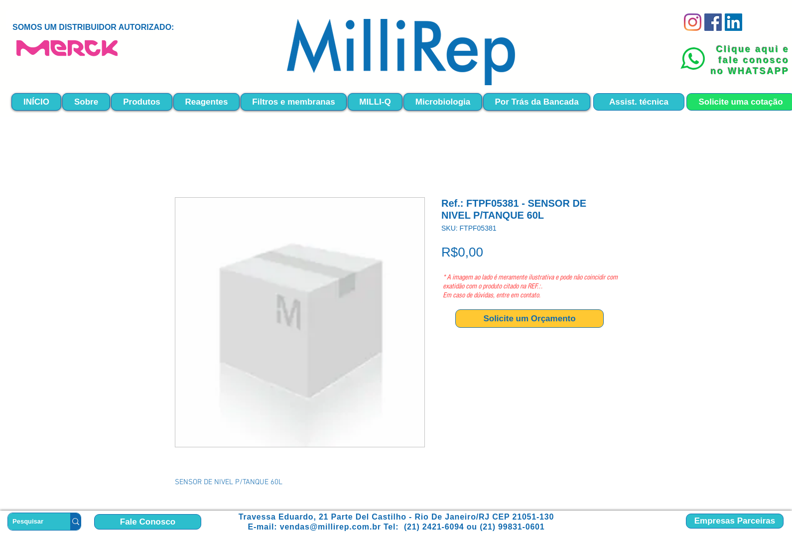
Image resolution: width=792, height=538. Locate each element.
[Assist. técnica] (638, 102)
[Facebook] (713, 22)
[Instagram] (692, 22)
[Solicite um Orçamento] (529, 318)
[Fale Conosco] (147, 522)
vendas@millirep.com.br (330, 527)
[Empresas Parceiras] (735, 521)
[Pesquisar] (30, 521)
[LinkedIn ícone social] (733, 22)
